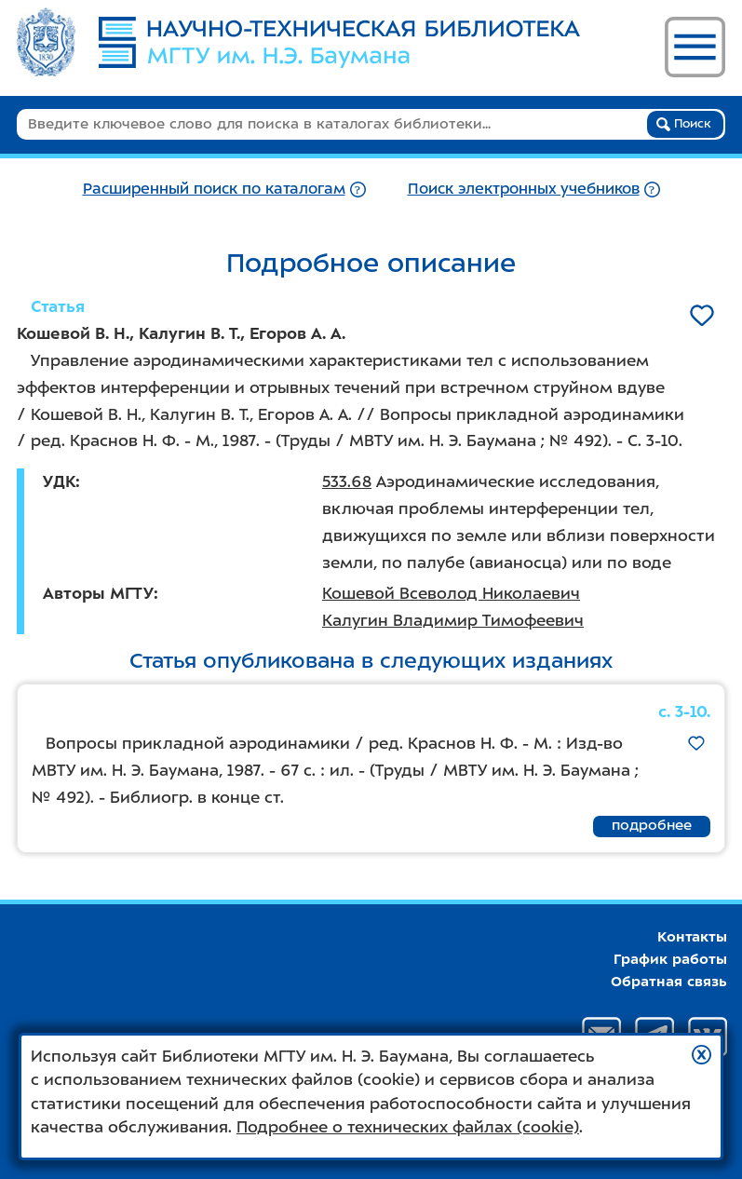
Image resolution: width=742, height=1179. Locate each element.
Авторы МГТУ (98, 593)
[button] (701, 1054)
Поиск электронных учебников (524, 188)
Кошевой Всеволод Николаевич (451, 593)
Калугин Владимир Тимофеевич (453, 620)
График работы (670, 959)
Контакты (692, 936)
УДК (59, 481)
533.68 (346, 481)
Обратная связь (669, 981)
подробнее (652, 825)
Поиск (683, 123)
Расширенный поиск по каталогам (214, 188)
